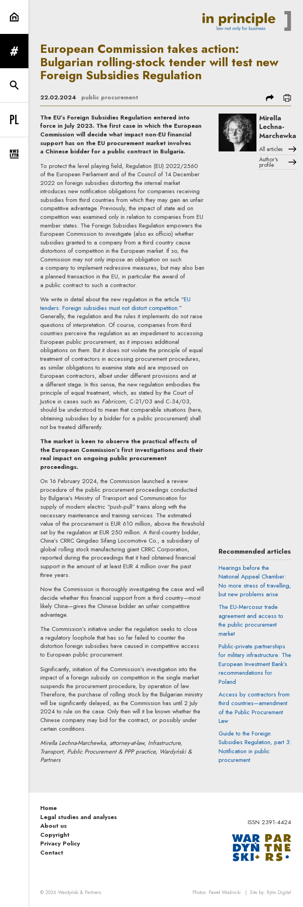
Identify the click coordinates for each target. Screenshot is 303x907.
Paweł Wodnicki (225, 892)
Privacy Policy (60, 843)
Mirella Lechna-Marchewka (277, 127)
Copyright (54, 834)
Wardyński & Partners (79, 892)
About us (53, 825)
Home (48, 808)
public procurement (109, 97)
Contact (51, 852)
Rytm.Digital (279, 892)
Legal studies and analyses (78, 817)
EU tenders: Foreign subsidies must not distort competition (115, 303)
